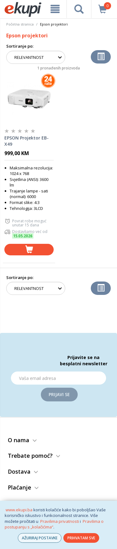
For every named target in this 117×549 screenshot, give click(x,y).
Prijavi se (59, 394)
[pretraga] (79, 9)
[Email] (58, 378)
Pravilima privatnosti (59, 521)
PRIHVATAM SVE (81, 538)
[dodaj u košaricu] (29, 249)
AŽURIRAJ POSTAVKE (39, 538)
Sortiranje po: (19, 46)
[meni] (55, 9)
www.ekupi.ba (19, 510)
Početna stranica (20, 24)
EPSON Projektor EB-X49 (26, 141)
